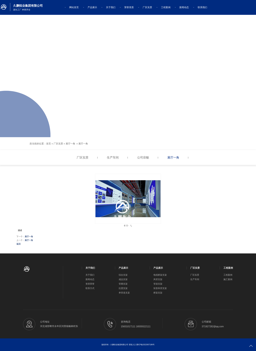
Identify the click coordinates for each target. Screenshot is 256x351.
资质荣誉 (90, 283)
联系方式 (90, 288)
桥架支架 (157, 292)
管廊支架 (123, 283)
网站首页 (74, 7)
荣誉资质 (129, 7)
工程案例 (165, 7)
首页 (48, 143)
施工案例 (227, 279)
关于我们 (110, 7)
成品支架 (123, 279)
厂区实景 (147, 7)
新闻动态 (184, 7)
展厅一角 (70, 143)
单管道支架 (124, 292)
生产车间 (194, 279)
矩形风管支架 (160, 288)
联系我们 (202, 7)
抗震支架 (123, 288)
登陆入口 (132, 345)
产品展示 (92, 7)
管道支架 (157, 283)
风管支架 (157, 279)
